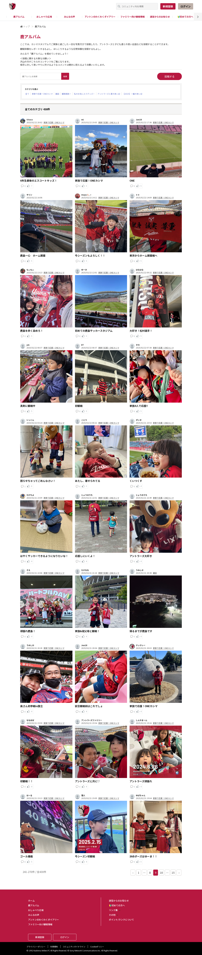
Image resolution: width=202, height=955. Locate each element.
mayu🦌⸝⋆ (86, 194)
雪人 (83, 795)
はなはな (139, 269)
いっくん (30, 420)
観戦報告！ (66, 93)
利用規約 (54, 946)
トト (138, 194)
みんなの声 (69, 16)
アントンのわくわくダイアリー (100, 16)
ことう (84, 420)
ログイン (186, 6)
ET (82, 345)
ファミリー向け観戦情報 (132, 16)
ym (28, 345)
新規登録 (168, 6)
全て (27, 93)
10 (161, 872)
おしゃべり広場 (44, 16)
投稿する (169, 76)
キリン (29, 194)
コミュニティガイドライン (74, 946)
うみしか (139, 570)
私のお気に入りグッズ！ (84, 93)
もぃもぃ (30, 269)
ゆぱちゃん (140, 795)
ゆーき (84, 269)
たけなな (85, 570)
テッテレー (140, 645)
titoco (30, 119)
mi (82, 119)
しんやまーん (141, 720)
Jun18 (139, 119)
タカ (138, 345)
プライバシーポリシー (36, 946)
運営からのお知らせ (160, 16)
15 (173, 872)
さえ (28, 570)
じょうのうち (87, 495)
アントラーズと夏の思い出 (109, 93)
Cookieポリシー (97, 946)
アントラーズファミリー (91, 720)
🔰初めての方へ (185, 16)
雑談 (57, 93)
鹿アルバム (18, 16)
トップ (26, 26)
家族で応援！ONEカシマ (42, 93)
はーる (29, 795)
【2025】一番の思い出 (132, 93)
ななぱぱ (30, 720)
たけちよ (30, 495)
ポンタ (139, 420)
